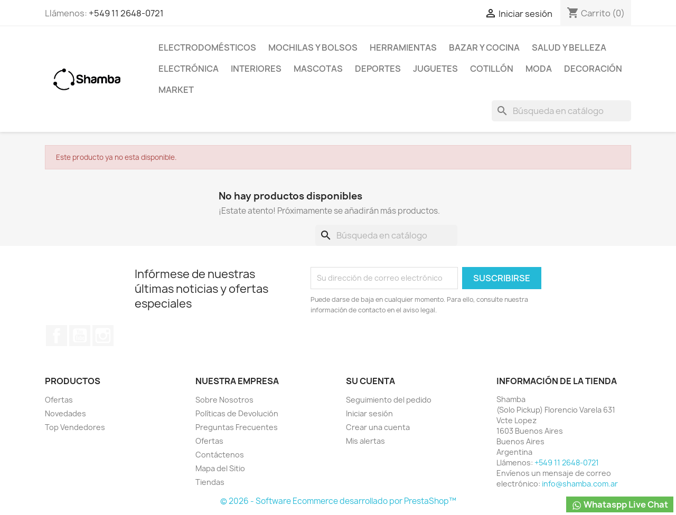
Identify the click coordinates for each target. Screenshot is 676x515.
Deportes (378, 68)
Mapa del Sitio (220, 468)
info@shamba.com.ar (580, 484)
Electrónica (188, 68)
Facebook (56, 335)
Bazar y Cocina (484, 47)
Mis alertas (365, 441)
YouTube (79, 335)
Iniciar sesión (369, 413)
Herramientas (403, 47)
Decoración (593, 68)
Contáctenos (219, 455)
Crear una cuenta (378, 427)
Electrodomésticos (207, 47)
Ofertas (59, 400)
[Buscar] (561, 110)
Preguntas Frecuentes (236, 427)
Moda (538, 68)
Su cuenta (370, 381)
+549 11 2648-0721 (126, 13)
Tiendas (209, 482)
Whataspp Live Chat (619, 505)
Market (176, 90)
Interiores (256, 68)
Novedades (65, 413)
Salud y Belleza (569, 47)
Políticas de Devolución (236, 413)
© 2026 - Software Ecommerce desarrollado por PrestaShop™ (338, 501)
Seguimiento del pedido (388, 400)
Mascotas (318, 68)
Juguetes (435, 68)
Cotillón (491, 68)
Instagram (103, 335)
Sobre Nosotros (224, 400)
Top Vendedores (75, 427)
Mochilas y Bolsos (313, 47)
